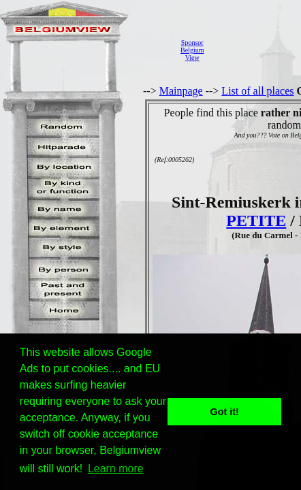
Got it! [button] (224, 411)
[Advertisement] (256, 50)
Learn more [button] (116, 468)
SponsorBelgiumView (192, 50)
